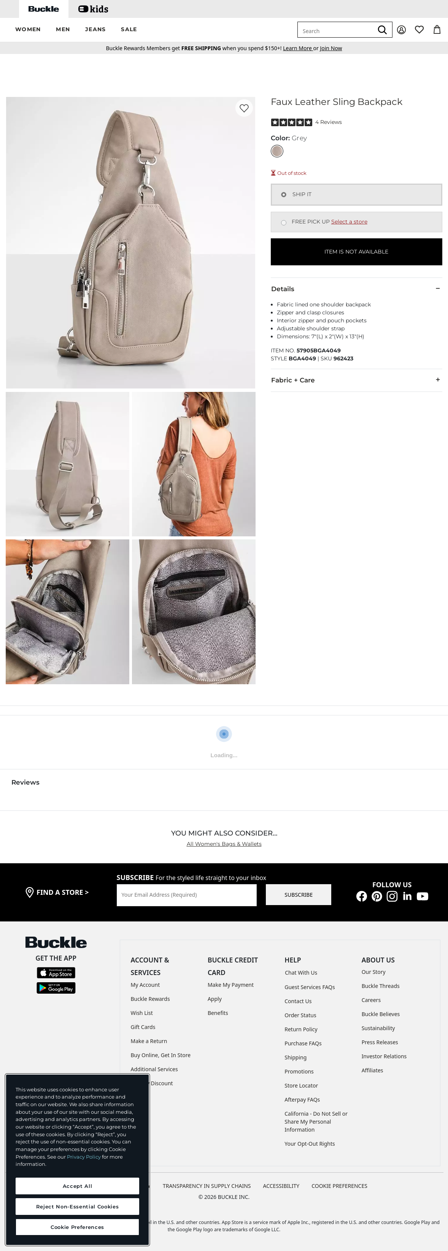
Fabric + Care (356, 380)
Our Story (374, 971)
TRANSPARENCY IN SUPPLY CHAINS (207, 1185)
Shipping (295, 1057)
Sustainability (378, 1028)
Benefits (218, 1012)
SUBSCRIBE (298, 894)
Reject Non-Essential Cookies (77, 1206)
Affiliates (372, 1070)
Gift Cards (143, 1027)
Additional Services (154, 1069)
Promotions (299, 1071)
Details (356, 288)
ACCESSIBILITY (281, 1185)
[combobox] (335, 29)
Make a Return (149, 1041)
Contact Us (297, 1001)
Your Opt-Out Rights (309, 1143)
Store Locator (301, 1085)
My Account (145, 984)
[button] (28, 30)
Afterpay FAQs (302, 1099)
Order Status (300, 1015)
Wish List (142, 1012)
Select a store (349, 221)
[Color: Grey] (277, 151)
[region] (77, 1160)
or (301, 48)
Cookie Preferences (339, 1185)
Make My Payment (231, 984)
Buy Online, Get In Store (161, 1055)
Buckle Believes (381, 1014)
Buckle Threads (381, 985)
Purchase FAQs (302, 1043)
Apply (215, 998)
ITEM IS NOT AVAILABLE (356, 251)
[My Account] (401, 30)
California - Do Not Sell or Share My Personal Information (316, 1121)
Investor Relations (384, 1056)
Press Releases (380, 1042)
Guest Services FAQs (309, 987)
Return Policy (300, 1029)
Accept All (77, 1186)
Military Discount (152, 1083)
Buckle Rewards (150, 998)
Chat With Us (301, 972)
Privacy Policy (84, 1157)
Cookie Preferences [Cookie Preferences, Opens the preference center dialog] (77, 1227)
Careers (371, 1000)
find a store (63, 892)
